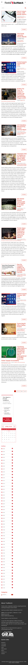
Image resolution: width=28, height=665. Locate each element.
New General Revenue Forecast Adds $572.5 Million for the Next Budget (8, 204)
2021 (4, 463)
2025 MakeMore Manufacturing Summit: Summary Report (8, 130)
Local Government (23, 164)
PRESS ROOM (4, 648)
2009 (4, 498)
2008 (4, 500)
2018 (4, 471)
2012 (4, 489)
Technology (18, 134)
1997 (4, 532)
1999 (4, 527)
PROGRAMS (3, 645)
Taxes (23, 41)
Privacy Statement (15, 662)
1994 (4, 541)
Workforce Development (7, 101)
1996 (4, 535)
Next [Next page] (21, 391)
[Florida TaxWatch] (14, 2)
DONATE (3, 653)
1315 (12, 594)
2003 (4, 515)
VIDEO (2, 647)
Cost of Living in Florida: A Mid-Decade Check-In (8, 16)
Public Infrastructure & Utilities (21, 165)
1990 (4, 553)
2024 (4, 454)
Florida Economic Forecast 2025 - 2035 (8, 67)
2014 (4, 483)
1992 (4, 547)
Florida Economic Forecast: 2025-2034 (8, 299)
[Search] (12, 8)
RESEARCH (3, 642)
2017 (4, 474)
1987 (4, 561)
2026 (4, 448)
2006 (4, 506)
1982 (4, 576)
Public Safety (13, 101)
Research (21, 40)
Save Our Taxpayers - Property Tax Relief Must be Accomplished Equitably (8, 270)
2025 (4, 451)
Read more (24, 29)
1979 (4, 585)
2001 (4, 521)
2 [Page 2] (16, 391)
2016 (4, 477)
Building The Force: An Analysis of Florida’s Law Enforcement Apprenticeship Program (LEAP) (8, 94)
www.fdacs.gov (4, 625)
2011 (4, 492)
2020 (4, 466)
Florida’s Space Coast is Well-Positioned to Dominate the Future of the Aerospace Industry (8, 233)
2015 (4, 480)
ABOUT (2, 650)
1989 (4, 556)
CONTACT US (3, 652)
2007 (4, 503)
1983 (4, 573)
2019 (4, 469)
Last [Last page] (24, 391)
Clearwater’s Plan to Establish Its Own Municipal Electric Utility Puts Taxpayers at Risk (8, 159)
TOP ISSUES (3, 644)
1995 (4, 538)
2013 (4, 486)
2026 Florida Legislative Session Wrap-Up (8, 39)
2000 (4, 524)
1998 (4, 529)
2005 (4, 509)
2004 (4, 512)
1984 (4, 570)
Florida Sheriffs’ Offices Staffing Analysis (8, 329)
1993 (4, 544)
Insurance (22, 17)
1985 (4, 567)
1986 (4, 564)
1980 (4, 582)
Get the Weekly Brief (7, 420)
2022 (4, 460)
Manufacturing (23, 133)
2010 (4, 495)
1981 (4, 579)
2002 (4, 518)
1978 (4, 587)
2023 (4, 457)
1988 (4, 558)
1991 (4, 550)
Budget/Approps (19, 41)
